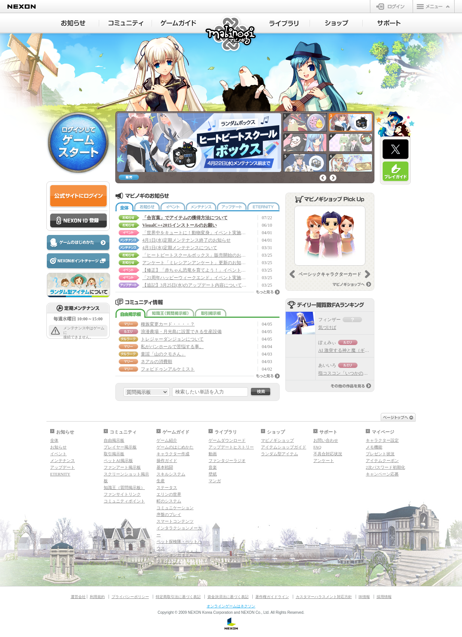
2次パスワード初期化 (385, 467)
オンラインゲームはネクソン (231, 606)
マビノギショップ (277, 440)
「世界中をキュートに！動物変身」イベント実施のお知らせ (194, 232)
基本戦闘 (164, 467)
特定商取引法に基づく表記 (178, 597)
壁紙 (213, 474)
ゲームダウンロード (227, 440)
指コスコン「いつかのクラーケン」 (354, 373)
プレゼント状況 (380, 454)
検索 (260, 392)
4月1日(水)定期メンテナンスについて (179, 247)
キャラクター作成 (172, 454)
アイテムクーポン (382, 460)
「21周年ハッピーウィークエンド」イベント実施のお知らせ (194, 277)
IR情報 (364, 597)
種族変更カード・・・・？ (168, 324)
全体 (124, 206)
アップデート (232, 206)
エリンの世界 (168, 494)
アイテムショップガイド (283, 447)
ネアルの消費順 (156, 361)
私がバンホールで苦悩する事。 (172, 346)
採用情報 (384, 597)
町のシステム (168, 501)
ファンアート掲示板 (122, 467)
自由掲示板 (130, 313)
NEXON (21, 6)
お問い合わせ (325, 440)
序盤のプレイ (168, 514)
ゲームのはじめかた (175, 447)
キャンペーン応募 (382, 474)
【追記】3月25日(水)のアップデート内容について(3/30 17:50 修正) (194, 285)
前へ (323, 178)
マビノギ (231, 34)
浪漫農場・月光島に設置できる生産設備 (181, 331)
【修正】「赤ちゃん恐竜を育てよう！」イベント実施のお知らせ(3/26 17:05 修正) (194, 270)
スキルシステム (170, 474)
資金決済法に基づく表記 (228, 597)
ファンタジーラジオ (227, 460)
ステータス (166, 487)
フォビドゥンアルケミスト (168, 369)
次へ (333, 178)
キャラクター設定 (382, 440)
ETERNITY (263, 206)
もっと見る (268, 292)
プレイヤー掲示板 (120, 447)
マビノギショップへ (351, 284)
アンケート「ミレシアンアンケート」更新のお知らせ (194, 262)
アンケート (323, 460)
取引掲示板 (211, 313)
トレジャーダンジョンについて (172, 339)
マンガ (215, 480)
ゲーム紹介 (166, 440)
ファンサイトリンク (122, 494)
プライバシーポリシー (130, 597)
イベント (172, 206)
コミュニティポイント (124, 501)
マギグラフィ (168, 561)
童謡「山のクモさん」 (163, 354)
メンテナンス (201, 206)
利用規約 (97, 597)
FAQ (317, 447)
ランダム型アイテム (279, 454)
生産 (160, 480)
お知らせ (147, 206)
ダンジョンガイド (172, 555)
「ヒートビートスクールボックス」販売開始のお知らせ (194, 255)
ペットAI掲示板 (118, 460)
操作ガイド (166, 460)
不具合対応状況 (327, 454)
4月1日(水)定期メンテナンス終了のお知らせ (186, 240)
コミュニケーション (175, 507)
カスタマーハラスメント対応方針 (324, 597)
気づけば (327, 327)
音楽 (213, 467)
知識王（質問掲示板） (170, 313)
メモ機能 (374, 447)
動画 (213, 454)
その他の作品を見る (351, 385)
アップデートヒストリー (231, 447)
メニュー (433, 6)
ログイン (391, 6)
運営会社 (78, 597)
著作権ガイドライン (272, 597)
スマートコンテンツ (175, 521)
